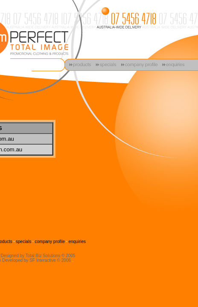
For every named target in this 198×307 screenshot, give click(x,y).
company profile (50, 241)
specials (23, 241)
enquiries (77, 241)
